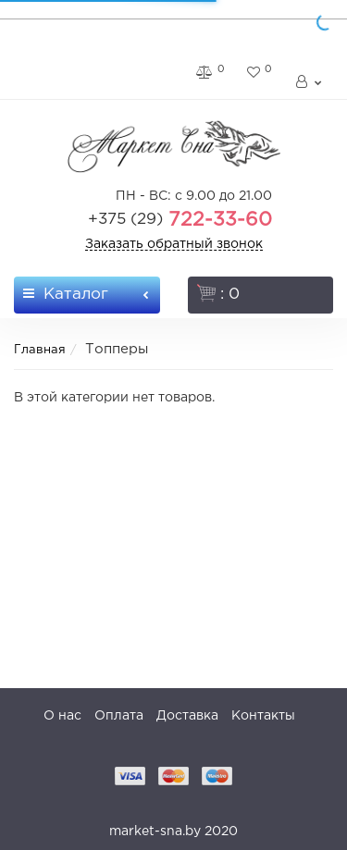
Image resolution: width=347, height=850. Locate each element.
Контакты (263, 715)
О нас (62, 715)
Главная (40, 350)
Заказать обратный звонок (174, 244)
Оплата (118, 715)
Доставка (187, 715)
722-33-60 (180, 220)
